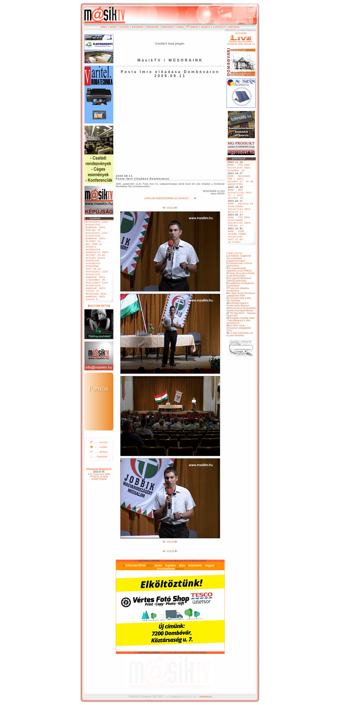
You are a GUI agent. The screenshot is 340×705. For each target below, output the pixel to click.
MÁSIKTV (205, 27)
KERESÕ (192, 27)
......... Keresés (99, 462)
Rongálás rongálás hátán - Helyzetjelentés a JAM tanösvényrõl (240, 341)
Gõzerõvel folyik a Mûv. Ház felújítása (239, 319)
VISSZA (170, 208)
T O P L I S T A (234, 273)
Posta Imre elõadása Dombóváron (237, 309)
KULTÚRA (124, 27)
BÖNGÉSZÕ (168, 27)
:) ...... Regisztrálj (98, 476)
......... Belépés (99, 471)
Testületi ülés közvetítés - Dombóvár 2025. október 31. (97, 241)
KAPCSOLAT (219, 27)
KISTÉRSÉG (138, 27)
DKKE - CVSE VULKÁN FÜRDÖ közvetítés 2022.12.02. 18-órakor (237, 255)
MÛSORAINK (153, 27)
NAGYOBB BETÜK (99, 325)
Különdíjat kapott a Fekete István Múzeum (237, 324)
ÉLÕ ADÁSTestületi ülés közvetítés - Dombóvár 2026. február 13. (241, 38)
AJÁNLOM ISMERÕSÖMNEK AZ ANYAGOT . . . (170, 198)
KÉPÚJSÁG (234, 27)
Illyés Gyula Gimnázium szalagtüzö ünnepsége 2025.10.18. (95, 273)
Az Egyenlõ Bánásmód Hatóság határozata (238, 299)
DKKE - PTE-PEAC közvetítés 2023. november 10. (240, 169)
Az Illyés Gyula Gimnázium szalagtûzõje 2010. (238, 348)
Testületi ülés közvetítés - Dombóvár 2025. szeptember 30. (97, 289)
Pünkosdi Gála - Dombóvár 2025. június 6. (97, 315)
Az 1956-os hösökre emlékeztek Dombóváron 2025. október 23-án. (97, 256)
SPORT (113, 27)
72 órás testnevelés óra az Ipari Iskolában (239, 354)
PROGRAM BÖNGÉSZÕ (99, 489)
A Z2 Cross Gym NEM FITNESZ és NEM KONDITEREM (99, 496)
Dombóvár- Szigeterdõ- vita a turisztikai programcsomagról (239, 278)
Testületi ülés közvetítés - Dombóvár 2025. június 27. (97, 303)
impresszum (206, 696)
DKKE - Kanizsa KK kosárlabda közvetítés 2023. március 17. (240, 219)
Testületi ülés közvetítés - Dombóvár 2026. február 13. (97, 227)
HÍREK (103, 27)
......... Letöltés (99, 467)
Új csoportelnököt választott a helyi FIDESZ (239, 289)
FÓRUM (180, 27)
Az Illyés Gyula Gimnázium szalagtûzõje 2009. (240, 314)
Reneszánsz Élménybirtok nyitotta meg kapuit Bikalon (241, 329)
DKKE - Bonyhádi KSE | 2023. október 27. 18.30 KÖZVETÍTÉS (240, 185)
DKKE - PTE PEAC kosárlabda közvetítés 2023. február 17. (240, 236)
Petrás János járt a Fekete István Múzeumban (240, 294)
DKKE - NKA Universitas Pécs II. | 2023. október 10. (240, 202)
